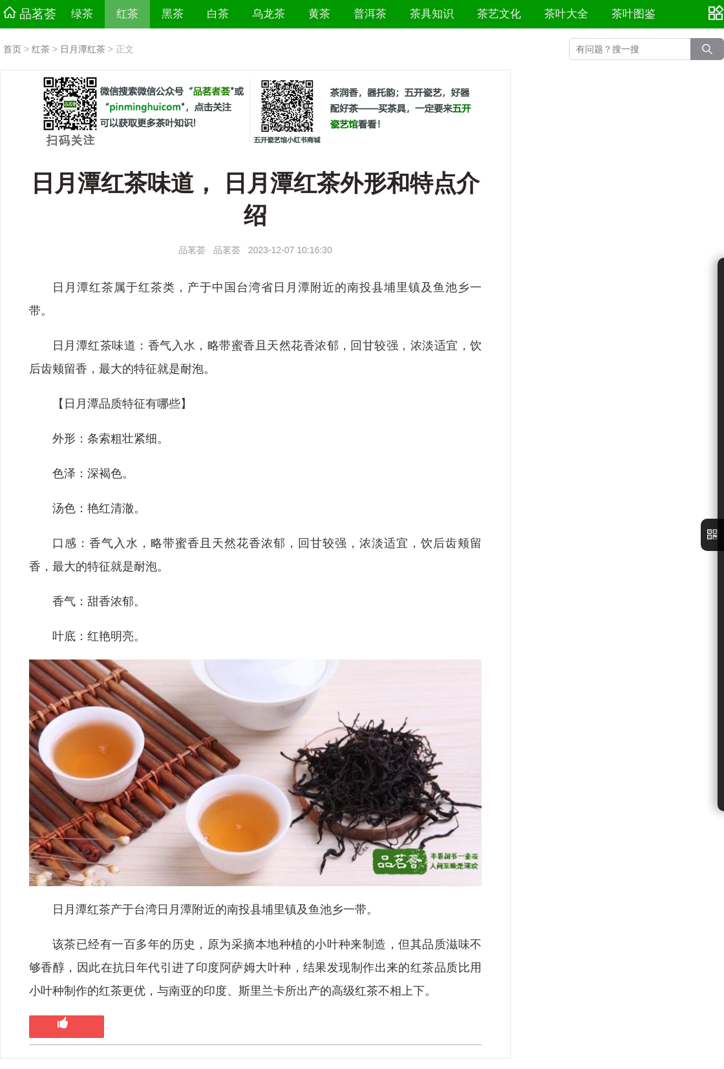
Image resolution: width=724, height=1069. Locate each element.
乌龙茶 (268, 14)
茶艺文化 (499, 14)
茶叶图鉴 (633, 14)
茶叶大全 (566, 14)
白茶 (218, 14)
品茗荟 (29, 13)
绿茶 (82, 14)
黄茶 (319, 14)
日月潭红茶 (82, 49)
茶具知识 (432, 14)
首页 (12, 49)
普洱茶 (370, 14)
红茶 (127, 14)
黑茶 (173, 14)
